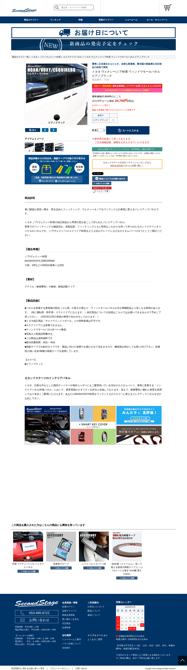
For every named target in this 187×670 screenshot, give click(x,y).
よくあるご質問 (95, 639)
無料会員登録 (116, 165)
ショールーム (131, 20)
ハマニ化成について (71, 643)
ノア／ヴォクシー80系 (50, 57)
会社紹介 (66, 648)
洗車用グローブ (61, 564)
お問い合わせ (39, 620)
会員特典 (66, 627)
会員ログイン (68, 606)
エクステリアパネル (72, 57)
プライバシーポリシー (60, 668)
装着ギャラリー (106, 20)
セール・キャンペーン (157, 20)
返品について (94, 615)
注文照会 (66, 623)
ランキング (55, 20)
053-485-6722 (39, 613)
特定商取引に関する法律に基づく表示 (27, 668)
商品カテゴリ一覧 (20, 57)
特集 (81, 20)
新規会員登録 (68, 615)
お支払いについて (96, 606)
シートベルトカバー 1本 (94, 564)
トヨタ (34, 57)
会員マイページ (69, 611)
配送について (94, 611)
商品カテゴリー (31, 20)
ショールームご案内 (71, 639)
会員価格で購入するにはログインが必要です (115, 110)
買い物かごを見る (70, 619)
